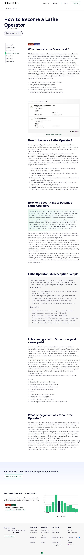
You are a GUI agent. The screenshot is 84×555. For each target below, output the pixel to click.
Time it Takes (9, 50)
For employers (33, 532)
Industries (43, 537)
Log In (66, 3)
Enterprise (32, 542)
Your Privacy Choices (72, 537)
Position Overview (56, 540)
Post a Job (32, 535)
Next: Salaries (10, 61)
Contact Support (9, 536)
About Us (70, 530)
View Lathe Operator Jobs (13, 476)
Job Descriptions (45, 532)
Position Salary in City (57, 537)
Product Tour (33, 540)
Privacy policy (71, 535)
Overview (8, 8)
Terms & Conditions (72, 532)
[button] (47, 3)
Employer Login (33, 530)
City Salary (54, 535)
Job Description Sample (12, 53)
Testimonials (33, 537)
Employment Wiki (45, 540)
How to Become (10, 47)
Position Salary (55, 542)
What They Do (10, 45)
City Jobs (43, 535)
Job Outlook (9, 59)
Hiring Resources (45, 530)
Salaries (15, 8)
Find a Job (54, 530)
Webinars (43, 542)
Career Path (9, 56)
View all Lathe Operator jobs (54, 134)
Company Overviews (57, 544)
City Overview (55, 532)
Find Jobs (75, 3)
